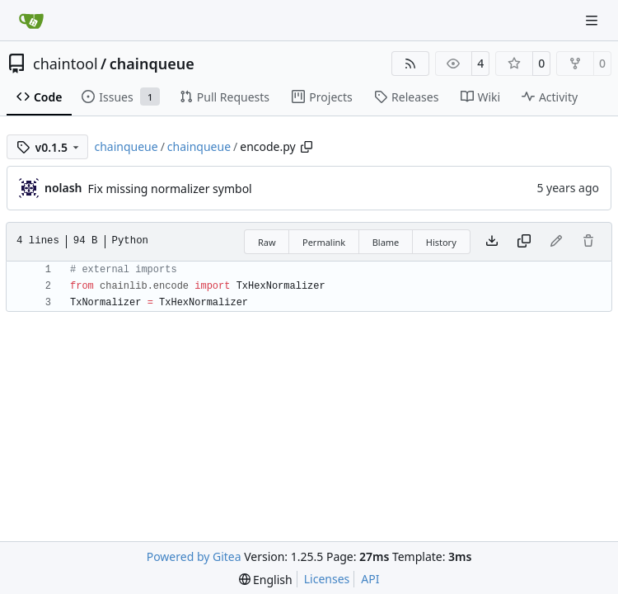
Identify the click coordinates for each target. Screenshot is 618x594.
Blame (386, 242)
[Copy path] (306, 147)
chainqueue (152, 63)
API (370, 579)
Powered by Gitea (194, 556)
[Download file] (492, 242)
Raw (267, 242)
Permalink (323, 242)
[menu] (266, 579)
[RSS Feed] (410, 63)
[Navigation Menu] (593, 20)
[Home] (31, 20)
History (441, 242)
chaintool (65, 63)
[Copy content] (524, 242)
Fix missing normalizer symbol (170, 188)
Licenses (327, 579)
